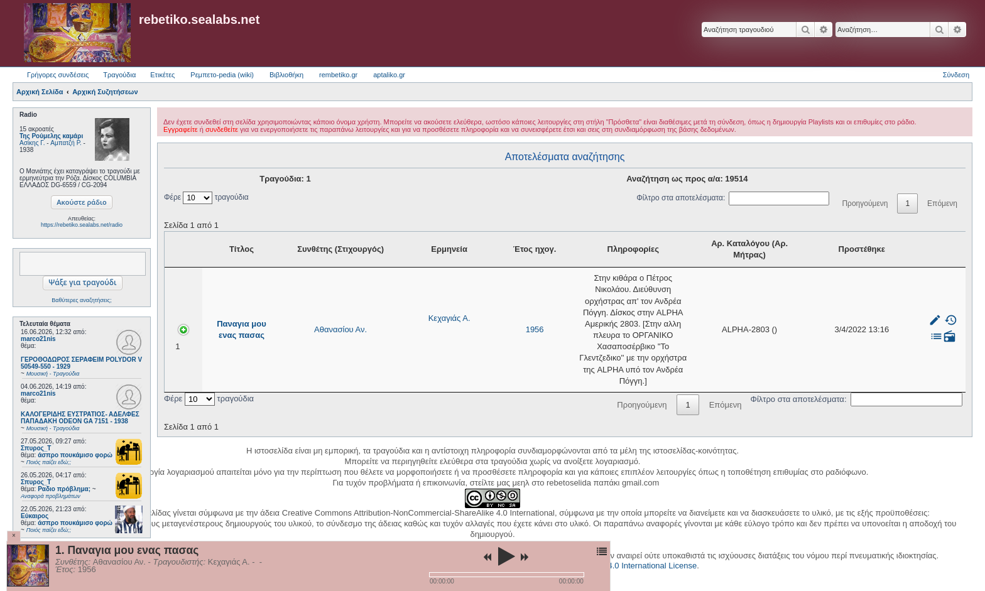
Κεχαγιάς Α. (367, 285)
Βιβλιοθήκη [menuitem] (286, 75)
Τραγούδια (119, 75)
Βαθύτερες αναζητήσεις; (81, 300)
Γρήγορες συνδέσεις (58, 75)
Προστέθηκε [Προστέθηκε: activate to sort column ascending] (890, 249)
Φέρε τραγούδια (206, 197)
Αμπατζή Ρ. (66, 142)
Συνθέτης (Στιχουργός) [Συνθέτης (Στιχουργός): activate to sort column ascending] (295, 249)
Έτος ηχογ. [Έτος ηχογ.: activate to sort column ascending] (422, 249)
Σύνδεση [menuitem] (956, 75)
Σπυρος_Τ (36, 448)
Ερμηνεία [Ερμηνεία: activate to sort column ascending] (367, 249)
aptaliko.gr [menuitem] (389, 75)
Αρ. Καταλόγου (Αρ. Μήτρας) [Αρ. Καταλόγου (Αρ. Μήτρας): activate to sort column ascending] (812, 249)
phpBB (471, 536)
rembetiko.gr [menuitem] (338, 75)
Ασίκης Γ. (32, 142)
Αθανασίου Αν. (295, 296)
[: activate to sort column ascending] (945, 250)
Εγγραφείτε (180, 129)
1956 (422, 296)
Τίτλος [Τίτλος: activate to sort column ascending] (221, 249)
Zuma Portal (518, 527)
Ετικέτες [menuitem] (162, 75)
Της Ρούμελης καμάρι (51, 136)
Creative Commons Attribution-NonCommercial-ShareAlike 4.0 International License (545, 501)
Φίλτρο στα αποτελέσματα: (732, 197)
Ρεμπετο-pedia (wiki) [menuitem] (222, 75)
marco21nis (38, 338)
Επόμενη (942, 203)
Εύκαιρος (34, 515)
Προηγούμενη (865, 203)
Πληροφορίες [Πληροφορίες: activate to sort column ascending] (608, 249)
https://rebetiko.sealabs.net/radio (81, 225)
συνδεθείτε (221, 129)
